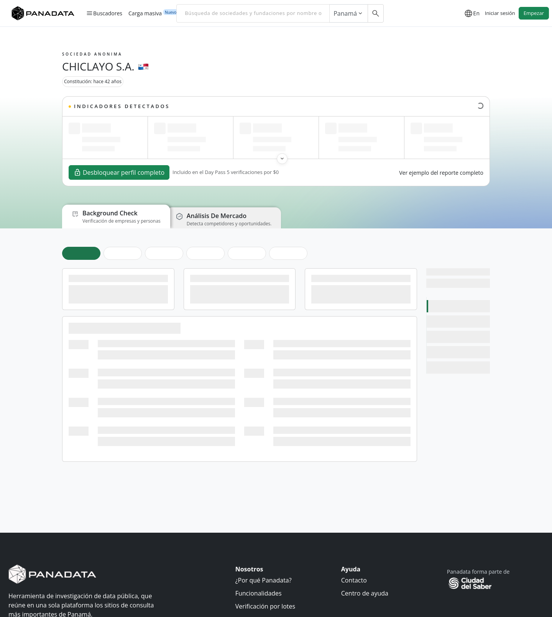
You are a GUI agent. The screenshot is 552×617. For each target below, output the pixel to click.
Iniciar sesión (500, 13)
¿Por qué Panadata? (263, 580)
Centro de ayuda (364, 593)
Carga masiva (145, 13)
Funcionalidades (258, 593)
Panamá (349, 13)
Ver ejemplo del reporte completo (441, 172)
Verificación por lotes (265, 606)
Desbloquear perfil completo (119, 172)
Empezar (534, 13)
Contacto (354, 580)
